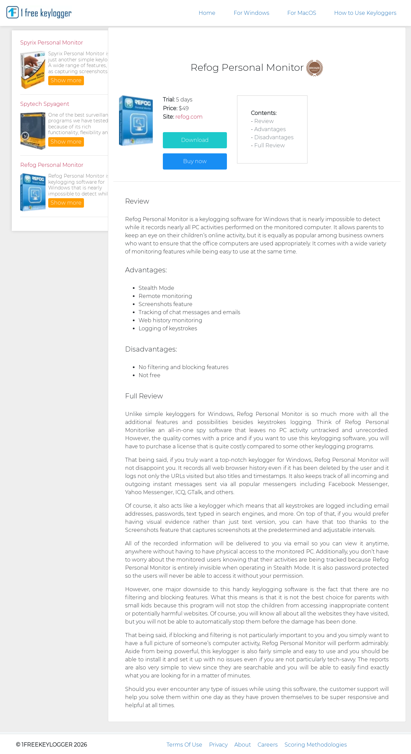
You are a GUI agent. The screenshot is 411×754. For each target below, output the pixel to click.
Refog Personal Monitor (51, 165)
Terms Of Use (184, 745)
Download (195, 140)
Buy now (195, 161)
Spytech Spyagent (44, 104)
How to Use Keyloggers (365, 13)
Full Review (269, 145)
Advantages (270, 129)
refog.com (189, 117)
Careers (268, 745)
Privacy (218, 745)
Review (264, 121)
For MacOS (301, 13)
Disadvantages (274, 137)
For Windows (251, 13)
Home (207, 13)
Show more (66, 80)
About (242, 745)
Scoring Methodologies (316, 745)
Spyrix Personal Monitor (51, 42)
